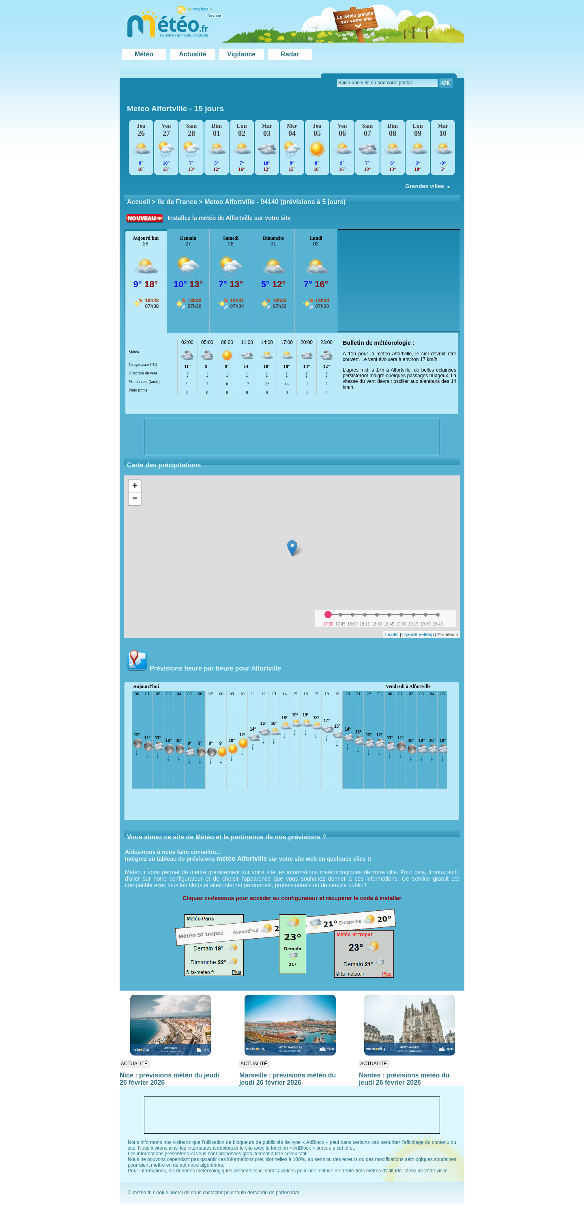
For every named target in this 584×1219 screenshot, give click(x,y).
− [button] (134, 499)
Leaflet (392, 634)
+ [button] (134, 486)
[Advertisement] (399, 280)
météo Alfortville (242, 858)
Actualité (192, 54)
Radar (290, 54)
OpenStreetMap (418, 634)
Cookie (160, 1192)
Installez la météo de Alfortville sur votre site (229, 218)
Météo (144, 54)
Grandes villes (428, 188)
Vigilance (241, 54)
